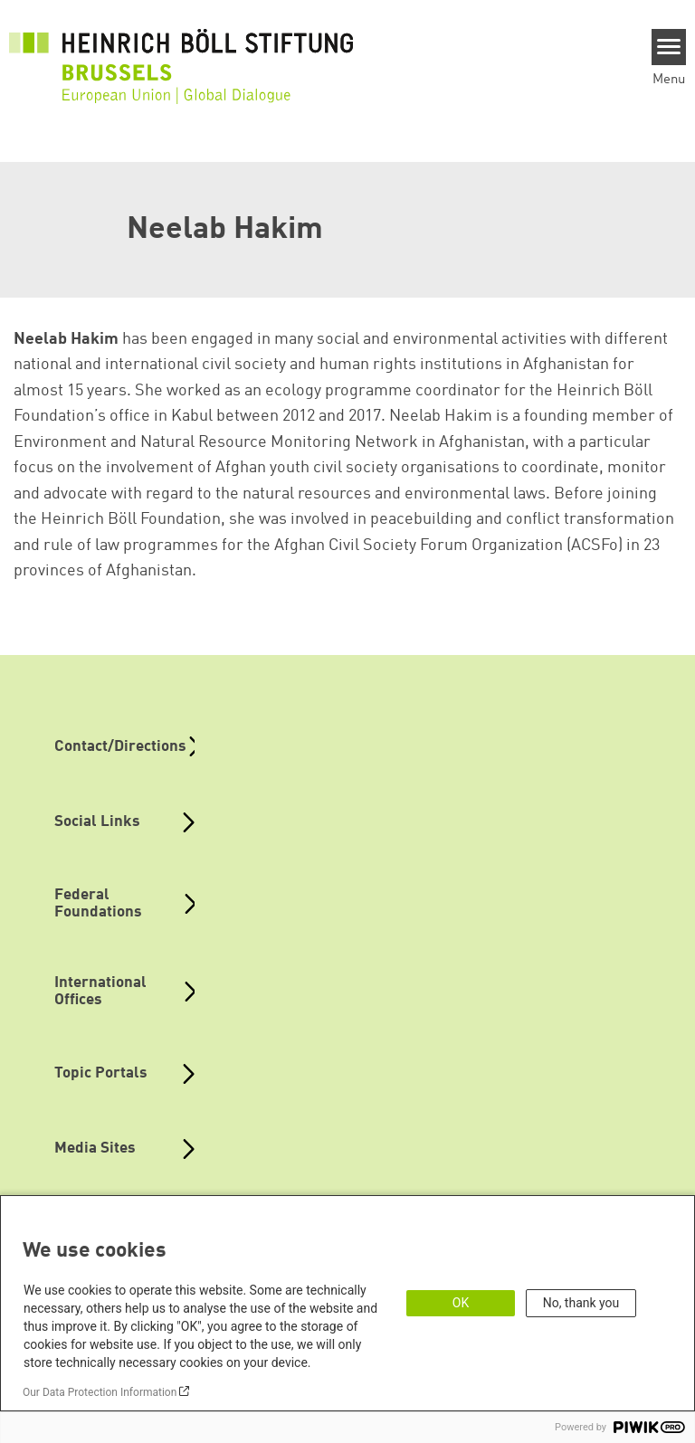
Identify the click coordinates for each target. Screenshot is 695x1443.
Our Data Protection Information (99, 1392)
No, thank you (581, 1303)
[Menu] (669, 47)
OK (460, 1303)
